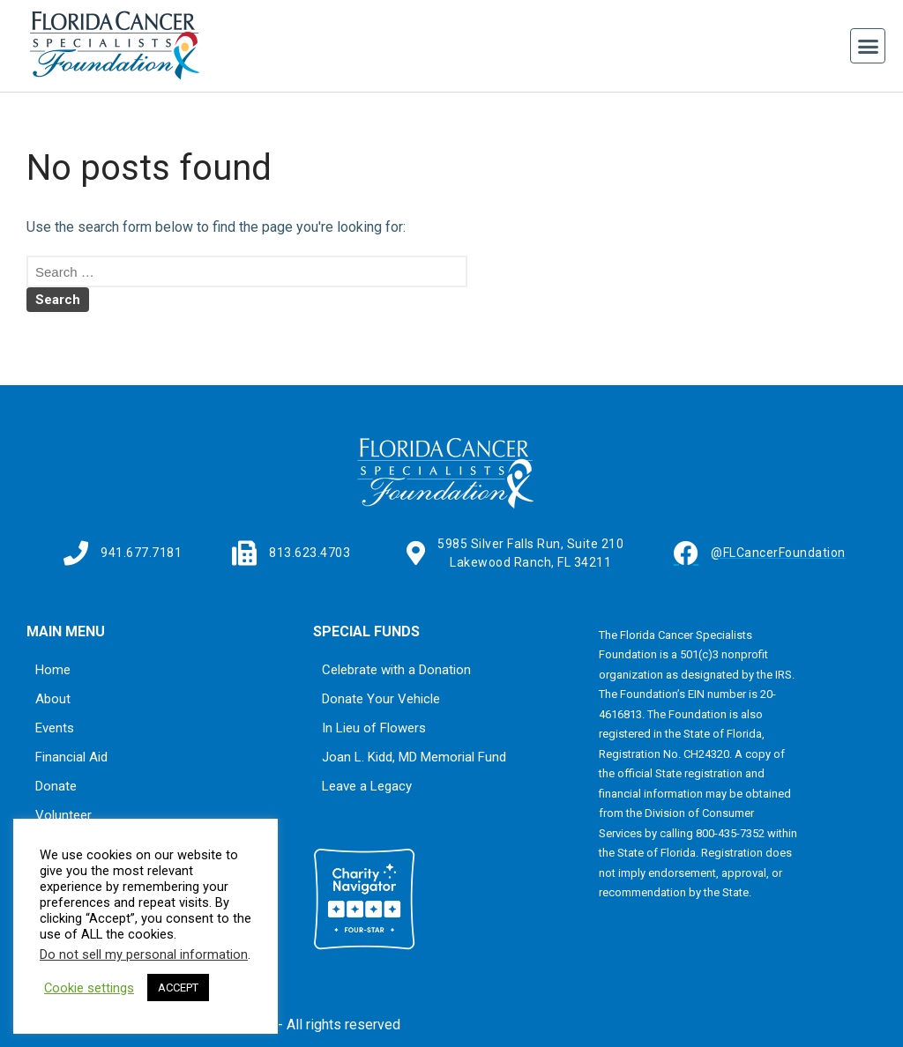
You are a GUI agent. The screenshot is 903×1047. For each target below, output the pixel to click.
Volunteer (63, 815)
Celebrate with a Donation (396, 670)
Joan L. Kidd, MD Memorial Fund (414, 757)
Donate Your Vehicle (381, 699)
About (53, 699)
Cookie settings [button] (89, 988)
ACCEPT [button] (178, 987)
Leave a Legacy (367, 786)
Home (53, 670)
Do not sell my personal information (144, 954)
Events (54, 728)
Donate (56, 786)
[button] (867, 45)
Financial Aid (71, 757)
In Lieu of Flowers (374, 728)
